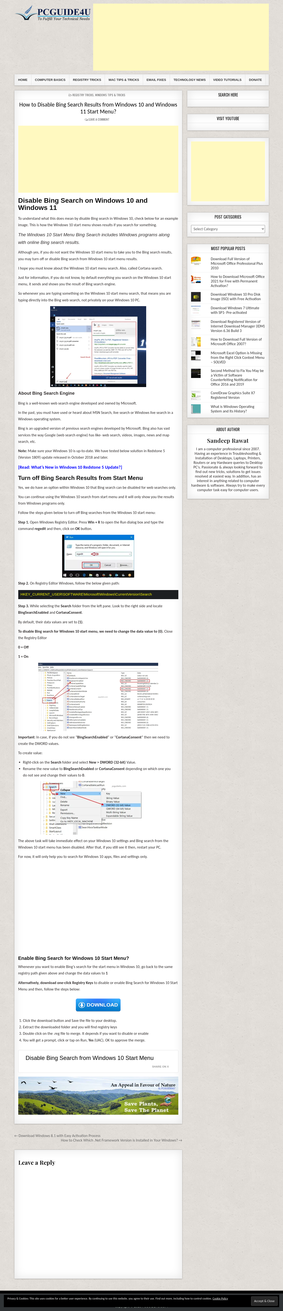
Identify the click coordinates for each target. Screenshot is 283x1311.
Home (23, 80)
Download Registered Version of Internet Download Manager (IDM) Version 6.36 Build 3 (238, 326)
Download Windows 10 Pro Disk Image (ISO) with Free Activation (236, 296)
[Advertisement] (181, 37)
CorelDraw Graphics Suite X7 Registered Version (233, 395)
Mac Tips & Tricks (123, 80)
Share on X (160, 1066)
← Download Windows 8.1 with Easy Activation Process (57, 1135)
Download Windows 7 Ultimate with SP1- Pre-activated (235, 310)
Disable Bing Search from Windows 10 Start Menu (90, 1057)
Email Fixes (156, 80)
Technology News (190, 80)
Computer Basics (50, 80)
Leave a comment (98, 119)
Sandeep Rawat (228, 440)
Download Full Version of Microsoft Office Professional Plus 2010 (237, 263)
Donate (255, 80)
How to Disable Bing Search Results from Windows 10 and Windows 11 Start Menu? (98, 108)
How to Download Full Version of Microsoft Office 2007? (236, 341)
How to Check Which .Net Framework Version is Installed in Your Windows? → (121, 1140)
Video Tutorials (227, 80)
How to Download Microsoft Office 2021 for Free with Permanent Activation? (238, 281)
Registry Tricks (87, 80)
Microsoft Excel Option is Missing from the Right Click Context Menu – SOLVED (238, 357)
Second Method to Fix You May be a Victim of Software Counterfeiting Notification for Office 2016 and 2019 (237, 377)
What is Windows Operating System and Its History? (232, 408)
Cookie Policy (220, 1298)
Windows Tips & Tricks (110, 95)
